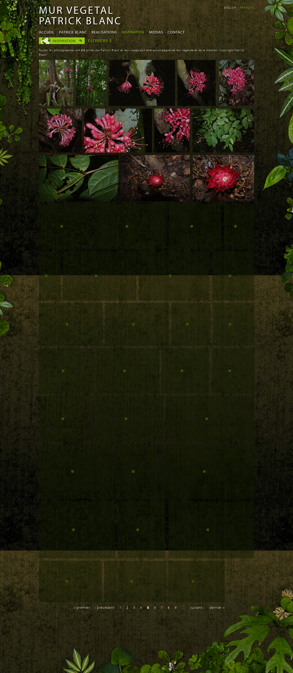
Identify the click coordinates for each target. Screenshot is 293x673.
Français (247, 7)
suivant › (197, 607)
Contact (176, 32)
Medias (156, 32)
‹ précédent (105, 607)
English (230, 7)
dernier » (217, 607)
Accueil (46, 32)
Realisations (104, 32)
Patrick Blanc (73, 32)
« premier (82, 607)
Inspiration (133, 32)
